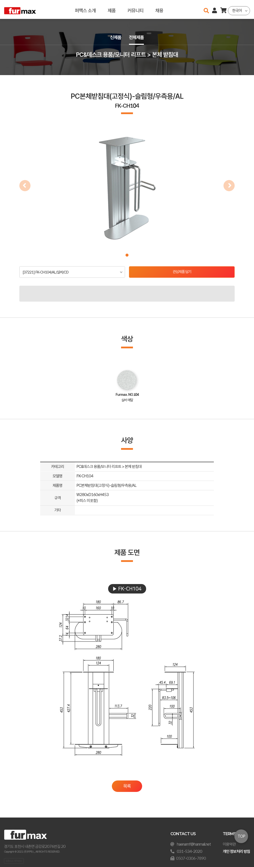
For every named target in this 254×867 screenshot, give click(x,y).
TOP (241, 836)
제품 (112, 9)
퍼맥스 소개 (85, 9)
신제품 (115, 38)
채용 (159, 9)
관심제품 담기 (182, 272)
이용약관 (229, 844)
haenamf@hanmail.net (194, 844)
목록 (127, 786)
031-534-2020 (189, 851)
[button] (127, 255)
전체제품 (137, 38)
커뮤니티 (135, 9)
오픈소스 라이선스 (14, 860)
